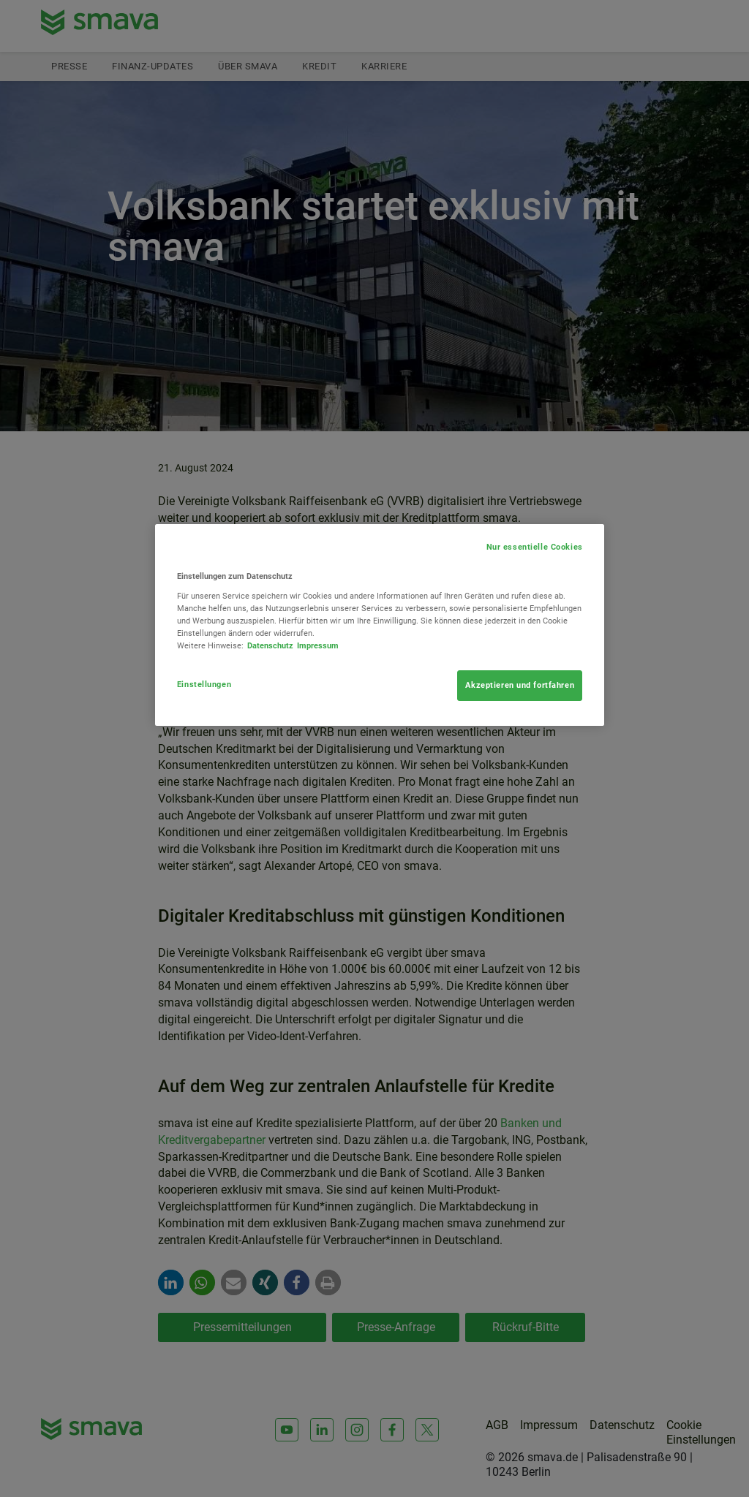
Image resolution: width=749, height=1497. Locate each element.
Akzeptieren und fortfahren (519, 685)
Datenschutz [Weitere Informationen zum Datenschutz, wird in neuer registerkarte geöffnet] (270, 645)
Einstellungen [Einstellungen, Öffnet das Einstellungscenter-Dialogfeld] (204, 684)
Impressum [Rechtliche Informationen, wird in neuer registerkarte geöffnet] (318, 645)
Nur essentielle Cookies (534, 547)
